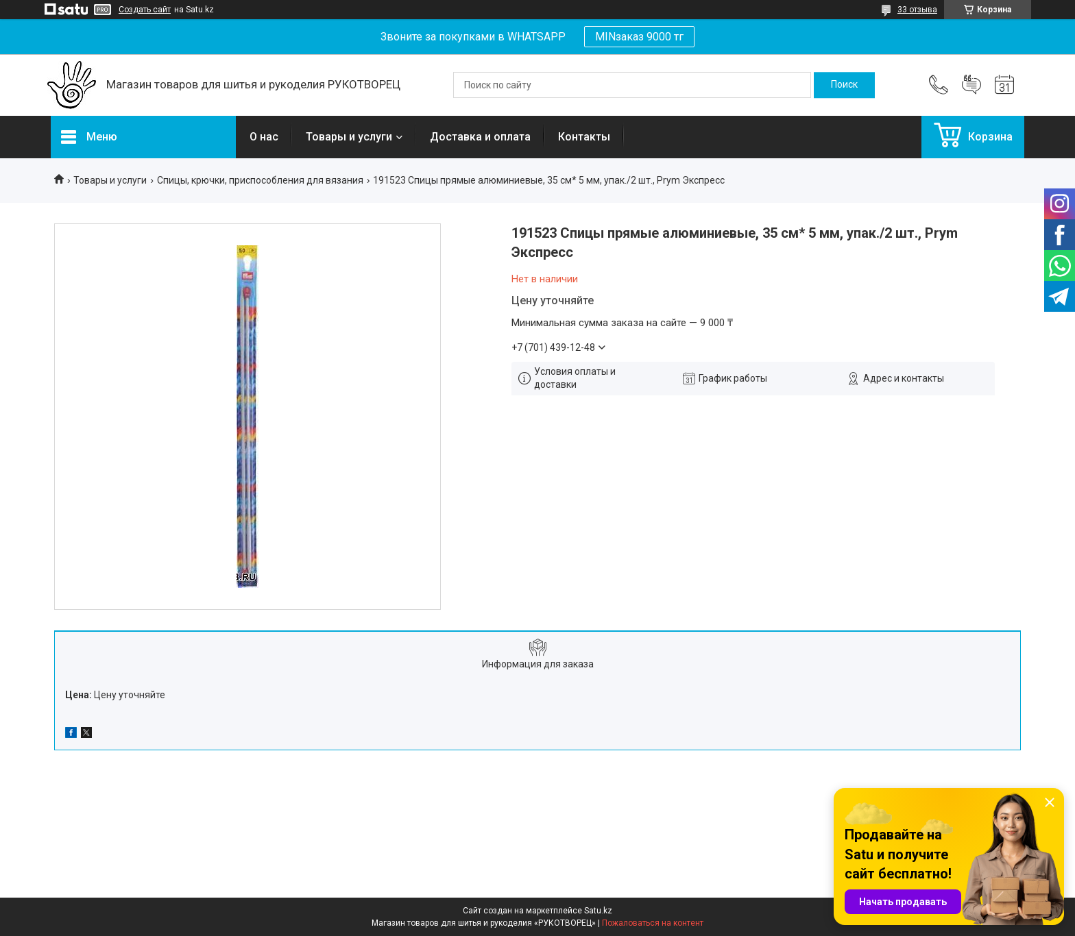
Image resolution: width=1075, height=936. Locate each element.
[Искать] (844, 85)
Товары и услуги (349, 136)
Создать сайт (145, 9)
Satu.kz (598, 910)
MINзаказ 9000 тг (639, 36)
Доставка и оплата (480, 136)
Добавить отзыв (971, 85)
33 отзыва (917, 9)
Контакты (584, 136)
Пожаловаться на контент (652, 923)
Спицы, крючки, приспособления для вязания (260, 180)
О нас (264, 136)
